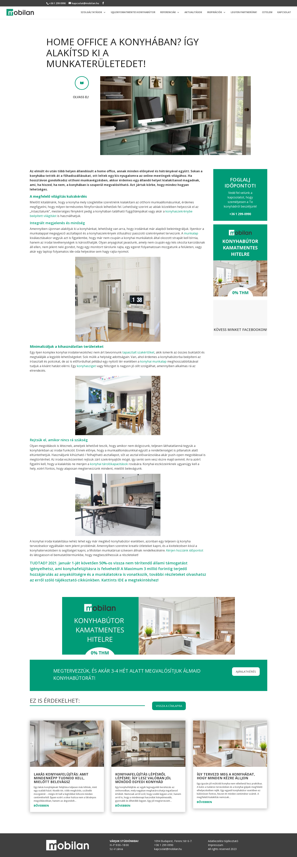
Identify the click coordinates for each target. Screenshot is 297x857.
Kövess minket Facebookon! (240, 329)
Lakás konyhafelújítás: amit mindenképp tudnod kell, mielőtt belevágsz (61, 778)
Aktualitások (193, 12)
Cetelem (267, 12)
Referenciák (168, 12)
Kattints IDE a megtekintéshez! (130, 580)
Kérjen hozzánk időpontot (184, 550)
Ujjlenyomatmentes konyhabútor (133, 12)
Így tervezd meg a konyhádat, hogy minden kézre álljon (226, 776)
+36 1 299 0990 (57, 3)
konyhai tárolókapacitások (109, 464)
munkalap (191, 233)
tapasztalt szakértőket (138, 352)
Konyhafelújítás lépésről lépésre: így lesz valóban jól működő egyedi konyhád (143, 778)
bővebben (41, 805)
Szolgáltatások (91, 12)
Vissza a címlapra (169, 706)
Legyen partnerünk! (244, 12)
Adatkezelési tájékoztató (223, 841)
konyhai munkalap (153, 361)
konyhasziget (86, 366)
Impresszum (215, 845)
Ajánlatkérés (246, 671)
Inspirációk (214, 12)
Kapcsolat (284, 12)
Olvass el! (81, 97)
